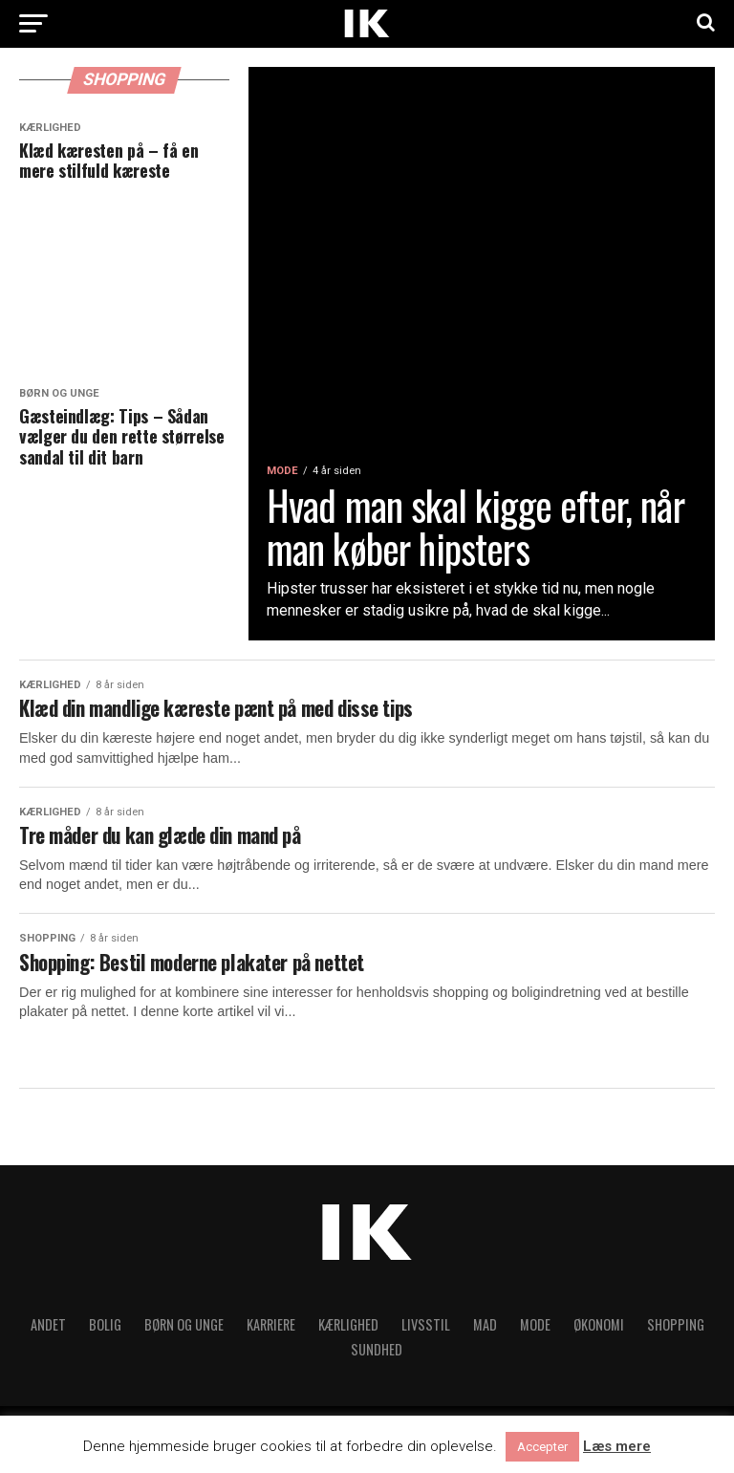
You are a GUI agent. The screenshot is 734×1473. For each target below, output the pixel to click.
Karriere (271, 1334)
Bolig (105, 1334)
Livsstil (425, 1334)
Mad (485, 1334)
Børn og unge (184, 1334)
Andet (48, 1334)
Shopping (675, 1334)
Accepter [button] (542, 1447)
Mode (535, 1334)
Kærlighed (348, 1334)
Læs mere (617, 1447)
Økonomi (598, 1334)
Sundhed (376, 1359)
